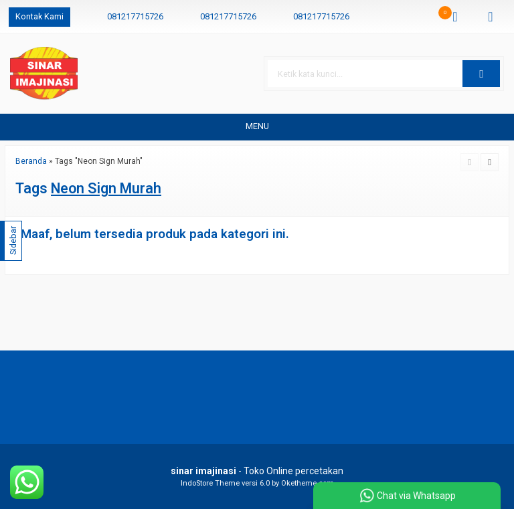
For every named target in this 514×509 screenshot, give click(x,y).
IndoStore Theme (210, 483)
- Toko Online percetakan (257, 471)
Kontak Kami (39, 16)
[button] (481, 73)
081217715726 (135, 16)
